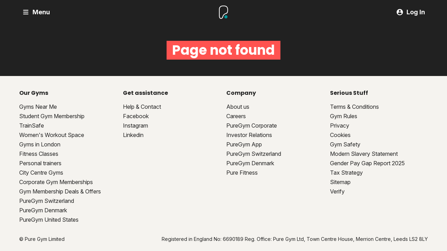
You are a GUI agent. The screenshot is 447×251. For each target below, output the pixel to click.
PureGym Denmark (43, 210)
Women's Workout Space (51, 134)
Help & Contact (142, 106)
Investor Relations (249, 134)
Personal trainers (40, 163)
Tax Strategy (346, 172)
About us (237, 106)
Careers (236, 116)
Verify (337, 191)
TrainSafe (31, 125)
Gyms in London (39, 144)
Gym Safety (345, 144)
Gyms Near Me (38, 106)
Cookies (340, 134)
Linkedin (133, 134)
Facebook (136, 116)
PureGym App (244, 144)
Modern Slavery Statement (364, 153)
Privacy (339, 125)
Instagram (135, 125)
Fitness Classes (38, 153)
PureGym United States (49, 219)
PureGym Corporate (251, 125)
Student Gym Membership (52, 116)
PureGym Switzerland (46, 200)
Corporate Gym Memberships (56, 181)
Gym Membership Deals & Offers (60, 191)
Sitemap (340, 181)
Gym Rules (343, 116)
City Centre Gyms (41, 172)
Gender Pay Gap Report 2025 (367, 163)
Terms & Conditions (354, 106)
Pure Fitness (242, 172)
